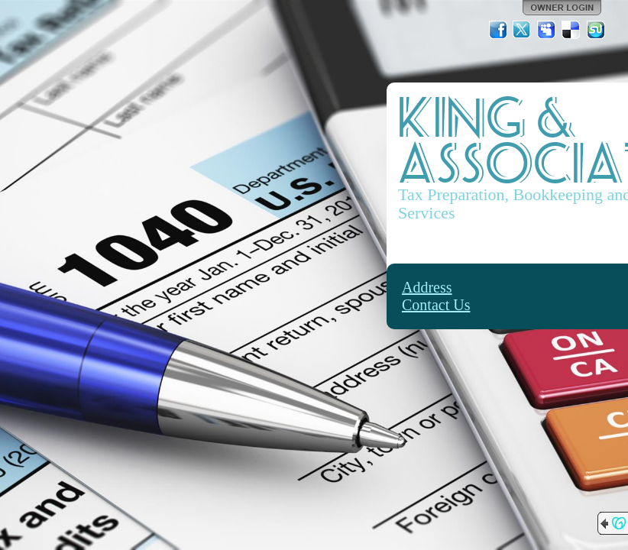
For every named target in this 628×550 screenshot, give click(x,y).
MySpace (547, 29)
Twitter (522, 29)
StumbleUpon (596, 29)
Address (427, 287)
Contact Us (436, 304)
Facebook (498, 29)
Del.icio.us (571, 29)
